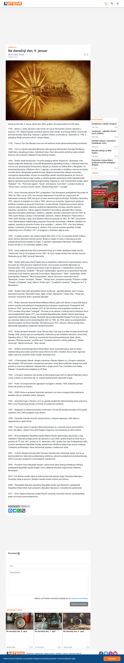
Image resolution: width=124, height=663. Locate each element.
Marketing (39, 653)
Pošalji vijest (49, 653)
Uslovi (65, 653)
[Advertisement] (62, 26)
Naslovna (30, 653)
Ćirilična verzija (75, 653)
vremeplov (25, 506)
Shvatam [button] (112, 659)
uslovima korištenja (79, 598)
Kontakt (59, 653)
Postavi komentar (79, 604)
